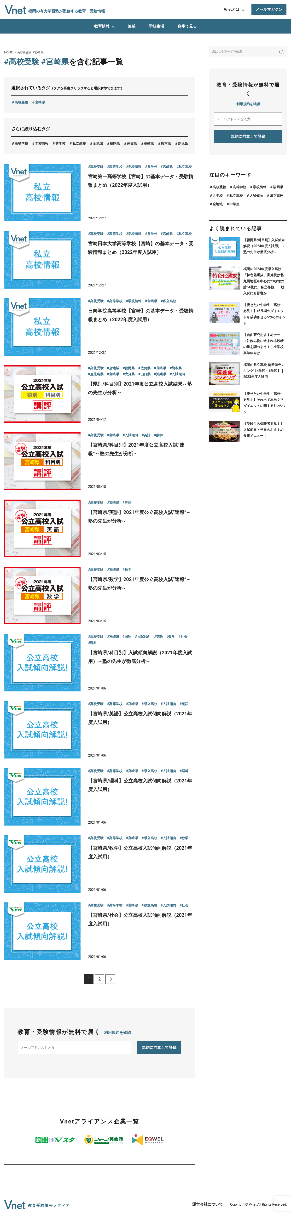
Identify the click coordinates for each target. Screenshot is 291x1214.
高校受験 (21, 102)
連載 (131, 26)
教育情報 (102, 26)
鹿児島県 (184, 143)
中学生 (234, 204)
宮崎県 (40, 102)
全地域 (98, 143)
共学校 (60, 143)
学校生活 (156, 26)
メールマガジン (269, 9)
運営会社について (207, 1204)
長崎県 (149, 143)
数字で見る (187, 26)
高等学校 (21, 143)
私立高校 (79, 143)
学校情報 (41, 143)
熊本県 (166, 143)
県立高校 (276, 196)
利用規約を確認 (117, 1032)
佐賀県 (132, 143)
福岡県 (115, 143)
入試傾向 (256, 196)
